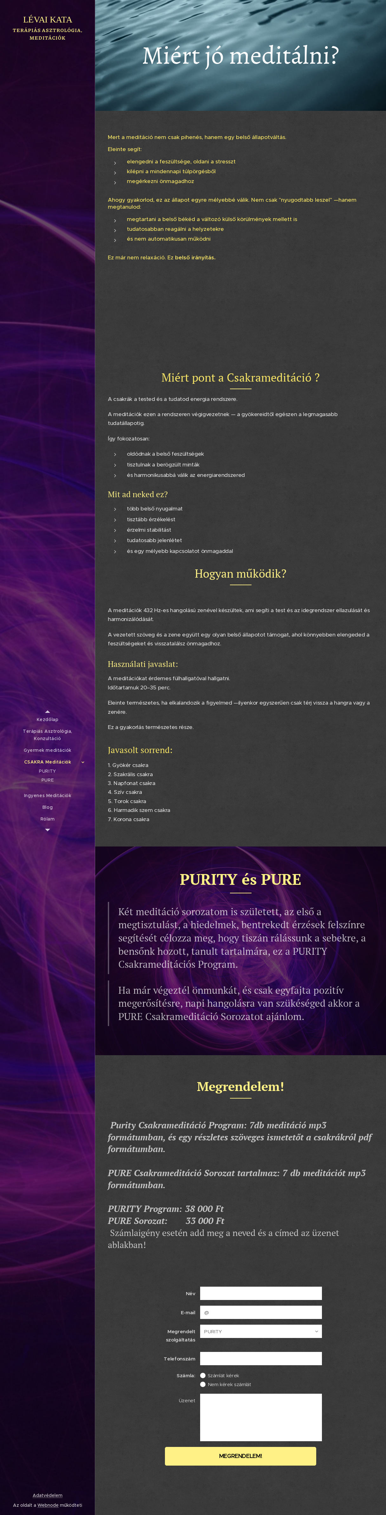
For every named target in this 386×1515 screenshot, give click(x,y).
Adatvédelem (47, 1495)
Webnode (48, 1505)
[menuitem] (47, 719)
